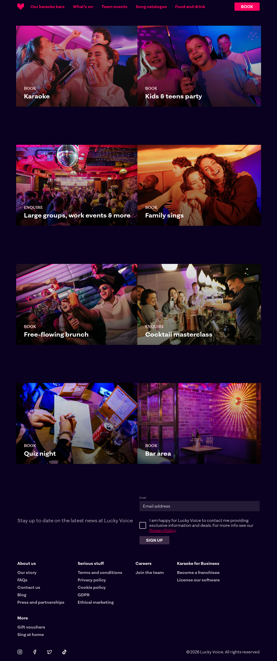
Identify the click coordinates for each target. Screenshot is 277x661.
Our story (27, 572)
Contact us (28, 587)
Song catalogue (151, 6)
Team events (114, 6)
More (22, 617)
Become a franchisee (198, 572)
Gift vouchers (31, 627)
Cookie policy (92, 587)
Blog (21, 594)
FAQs (22, 579)
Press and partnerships (40, 602)
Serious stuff (91, 563)
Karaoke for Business (198, 563)
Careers (144, 563)
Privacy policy (92, 579)
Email (142, 497)
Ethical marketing (96, 602)
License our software (198, 579)
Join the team (150, 572)
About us (26, 563)
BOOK (247, 6)
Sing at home (30, 634)
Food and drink (190, 6)
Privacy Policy (162, 530)
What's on (83, 6)
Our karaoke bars (48, 6)
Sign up (154, 540)
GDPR (84, 594)
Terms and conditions (100, 572)
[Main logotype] (20, 6)
